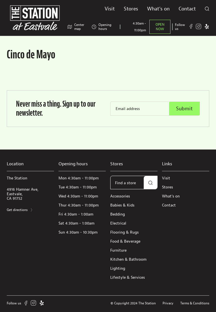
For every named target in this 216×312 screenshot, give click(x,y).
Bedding (117, 214)
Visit (110, 8)
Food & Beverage (125, 241)
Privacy (168, 303)
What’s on (158, 8)
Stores (131, 8)
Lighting (117, 268)
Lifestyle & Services (127, 277)
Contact (187, 8)
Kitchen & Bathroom (128, 259)
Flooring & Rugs (124, 232)
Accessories (120, 196)
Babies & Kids (122, 205)
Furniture (118, 250)
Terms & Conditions (194, 303)
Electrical (118, 223)
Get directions (20, 210)
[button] (150, 183)
